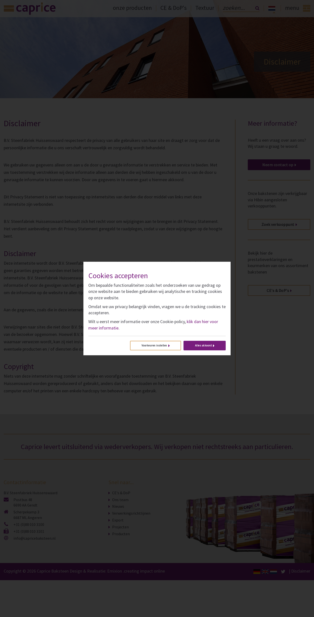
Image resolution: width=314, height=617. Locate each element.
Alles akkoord (203, 345)
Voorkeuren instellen (154, 345)
